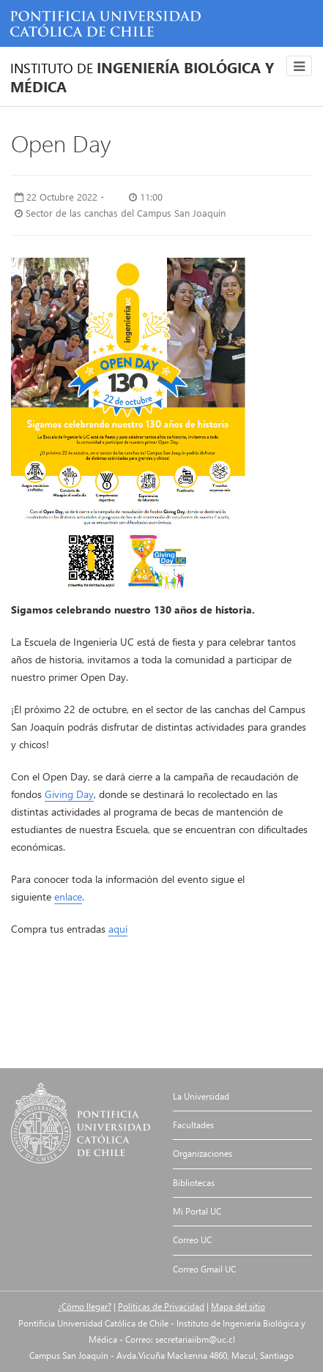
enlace (68, 896)
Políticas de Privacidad (161, 1306)
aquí (117, 929)
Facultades (193, 1124)
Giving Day (69, 794)
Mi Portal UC (197, 1211)
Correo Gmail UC (204, 1269)
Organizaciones (202, 1153)
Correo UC (192, 1239)
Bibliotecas (194, 1182)
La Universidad (201, 1096)
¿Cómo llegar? (84, 1306)
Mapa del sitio (238, 1306)
